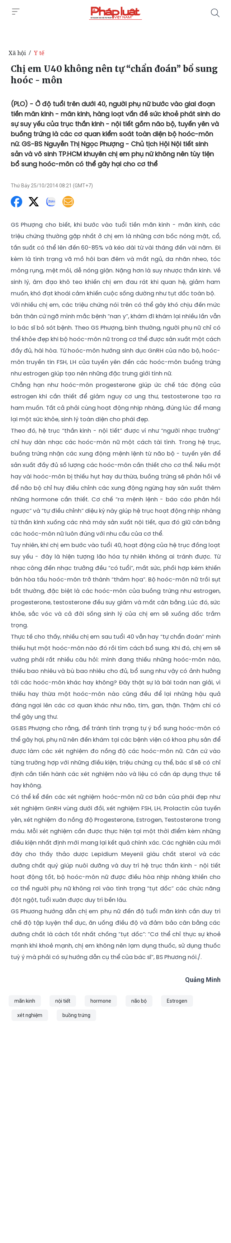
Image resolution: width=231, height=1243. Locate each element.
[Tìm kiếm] (215, 13)
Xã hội (17, 53)
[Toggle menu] (15, 12)
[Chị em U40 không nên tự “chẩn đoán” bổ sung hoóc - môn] (115, 13)
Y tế (39, 53)
